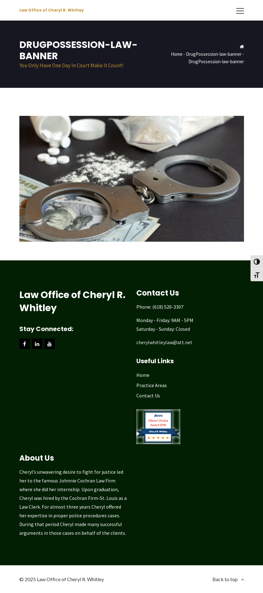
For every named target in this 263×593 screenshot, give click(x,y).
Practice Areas (151, 385)
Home (177, 54)
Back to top (225, 579)
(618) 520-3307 (167, 307)
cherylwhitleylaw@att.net (164, 342)
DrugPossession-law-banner (213, 54)
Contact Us (148, 395)
